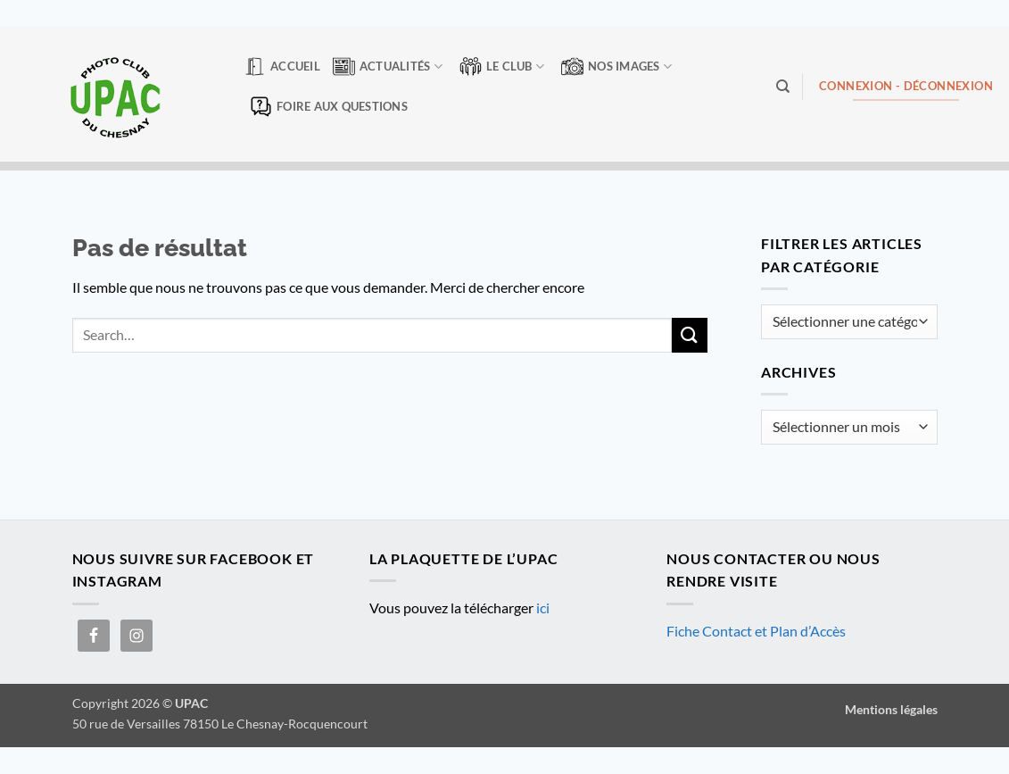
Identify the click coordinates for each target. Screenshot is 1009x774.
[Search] (783, 87)
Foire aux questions (329, 107)
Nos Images (616, 66)
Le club (501, 66)
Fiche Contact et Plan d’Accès (756, 630)
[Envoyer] (689, 335)
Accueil (282, 66)
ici (543, 607)
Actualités (387, 66)
